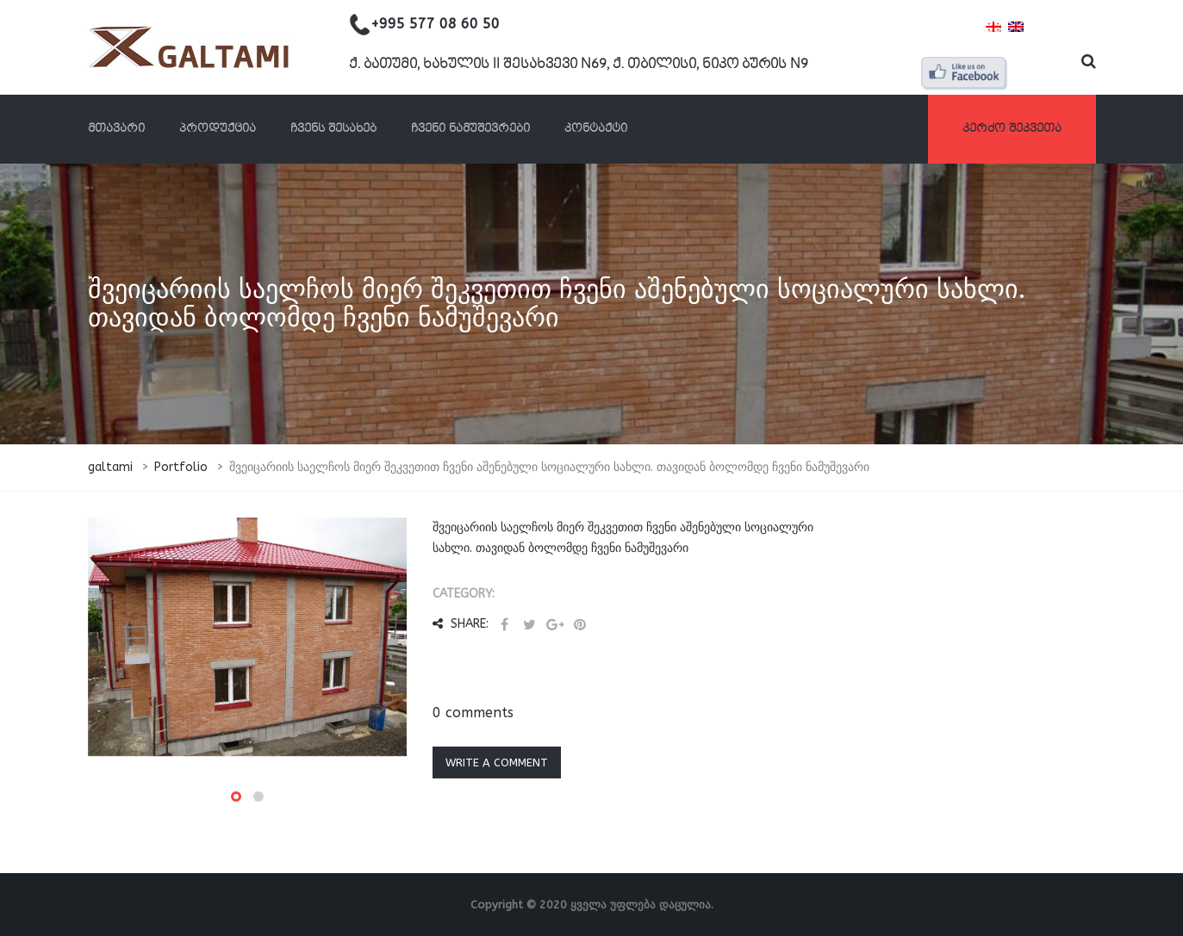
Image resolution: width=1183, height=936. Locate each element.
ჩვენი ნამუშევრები (470, 128)
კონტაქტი (595, 128)
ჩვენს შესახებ (333, 128)
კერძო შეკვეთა (1012, 128)
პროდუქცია (217, 128)
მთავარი (116, 128)
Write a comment (496, 762)
